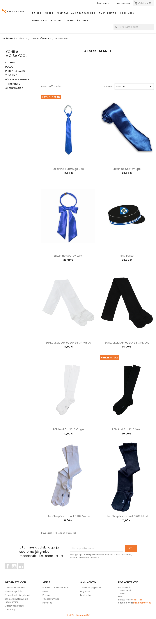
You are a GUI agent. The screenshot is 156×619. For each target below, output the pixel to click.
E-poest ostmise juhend (17, 595)
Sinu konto (88, 582)
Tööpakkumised (51, 598)
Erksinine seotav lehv (68, 256)
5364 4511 (137, 599)
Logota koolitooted (46, 20)
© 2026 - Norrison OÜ (78, 615)
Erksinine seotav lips (127, 169)
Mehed (49, 13)
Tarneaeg (10, 609)
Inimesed (47, 602)
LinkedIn (23, 570)
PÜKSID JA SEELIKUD (17, 79)
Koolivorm (127, 13)
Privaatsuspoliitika (14, 591)
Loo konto (85, 595)
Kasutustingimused (15, 587)
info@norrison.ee (142, 602)
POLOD (9, 67)
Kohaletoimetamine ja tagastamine (16, 600)
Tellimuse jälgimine (90, 587)
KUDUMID (10, 62)
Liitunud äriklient (77, 20)
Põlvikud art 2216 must (127, 429)
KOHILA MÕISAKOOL (16, 53)
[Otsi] (133, 27)
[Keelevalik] (103, 3)
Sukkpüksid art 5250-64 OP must (127, 342)
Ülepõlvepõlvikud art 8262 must (127, 516)
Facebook (11, 570)
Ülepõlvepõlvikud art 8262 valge (68, 516)
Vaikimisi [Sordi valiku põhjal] (134, 86)
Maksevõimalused (14, 605)
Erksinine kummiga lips (68, 169)
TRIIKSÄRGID (12, 84)
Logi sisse (85, 591)
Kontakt (47, 595)
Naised (36, 13)
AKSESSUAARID (14, 88)
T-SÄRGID (11, 75)
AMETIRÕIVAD (107, 13)
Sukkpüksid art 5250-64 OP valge (68, 342)
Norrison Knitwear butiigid (56, 587)
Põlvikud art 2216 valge (68, 429)
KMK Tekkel (127, 256)
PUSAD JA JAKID (15, 71)
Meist (45, 591)
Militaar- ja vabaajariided (76, 13)
